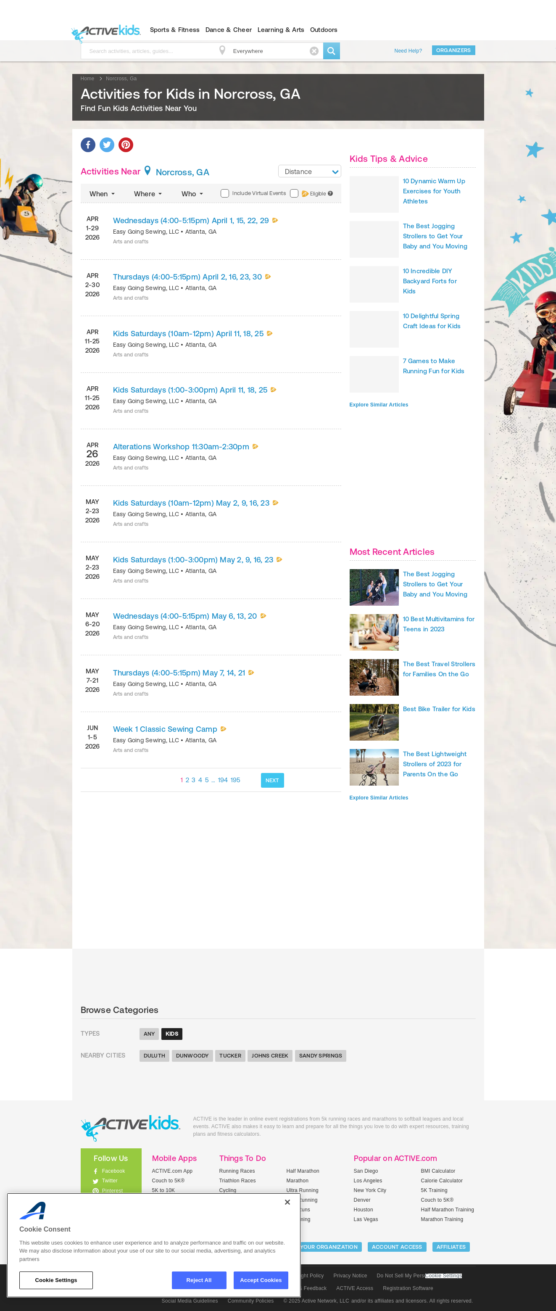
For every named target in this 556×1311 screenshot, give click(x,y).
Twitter (110, 1181)
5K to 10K (163, 1190)
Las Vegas (366, 1219)
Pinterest (112, 1191)
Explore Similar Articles (379, 405)
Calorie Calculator (442, 1181)
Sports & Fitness (175, 29)
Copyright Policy (305, 1276)
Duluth (155, 1055)
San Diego (366, 1171)
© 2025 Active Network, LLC (316, 1301)
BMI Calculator (438, 1171)
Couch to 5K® (168, 1181)
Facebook (113, 1171)
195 (236, 779)
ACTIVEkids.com (104, 30)
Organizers (453, 50)
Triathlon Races (237, 1181)
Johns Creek (270, 1055)
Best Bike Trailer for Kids (439, 708)
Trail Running (302, 1200)
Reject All (199, 1280)
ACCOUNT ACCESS (397, 1247)
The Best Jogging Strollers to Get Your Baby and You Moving (435, 236)
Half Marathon (303, 1171)
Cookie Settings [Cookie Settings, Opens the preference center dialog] (56, 1280)
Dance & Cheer (229, 29)
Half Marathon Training (447, 1210)
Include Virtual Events (253, 193)
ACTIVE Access (354, 1288)
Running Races (237, 1171)
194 (223, 779)
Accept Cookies (261, 1280)
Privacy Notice (350, 1276)
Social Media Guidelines (190, 1301)
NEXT (272, 780)
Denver (362, 1200)
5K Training (434, 1190)
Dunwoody (192, 1055)
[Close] (287, 1202)
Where (149, 194)
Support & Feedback (303, 1288)
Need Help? (408, 51)
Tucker (230, 1055)
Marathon (298, 1181)
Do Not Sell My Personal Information (419, 1276)
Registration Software (408, 1288)
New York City (370, 1190)
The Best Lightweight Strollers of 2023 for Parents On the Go (435, 764)
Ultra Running (303, 1190)
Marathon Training (442, 1219)
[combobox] (309, 171)
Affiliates (451, 1247)
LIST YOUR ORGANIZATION (322, 1247)
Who (193, 194)
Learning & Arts (281, 29)
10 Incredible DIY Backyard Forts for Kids (430, 281)
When (103, 194)
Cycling (228, 1190)
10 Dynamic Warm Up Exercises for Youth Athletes (434, 191)
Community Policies (251, 1301)
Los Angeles (368, 1181)
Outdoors (324, 29)
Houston (363, 1210)
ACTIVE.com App (172, 1171)
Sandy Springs (320, 1055)
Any (149, 1034)
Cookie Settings (443, 1276)
